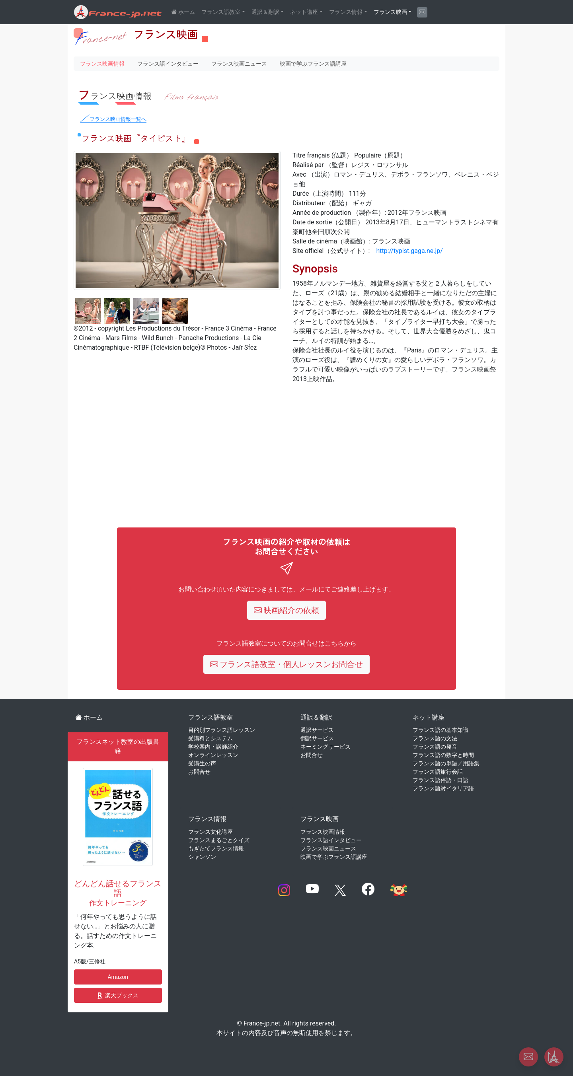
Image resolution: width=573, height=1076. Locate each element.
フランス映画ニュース (239, 63)
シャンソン (202, 857)
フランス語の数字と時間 (443, 755)
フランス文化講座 (210, 832)
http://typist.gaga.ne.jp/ (409, 251)
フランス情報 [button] (346, 12)
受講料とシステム (210, 738)
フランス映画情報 (102, 63)
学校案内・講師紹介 (213, 746)
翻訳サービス (317, 738)
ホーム (89, 717)
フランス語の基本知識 (440, 730)
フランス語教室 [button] (220, 12)
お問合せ (199, 772)
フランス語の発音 (435, 746)
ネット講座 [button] (304, 12)
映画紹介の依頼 (287, 610)
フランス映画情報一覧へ (118, 119)
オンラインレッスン (213, 755)
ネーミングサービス (325, 746)
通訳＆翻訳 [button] (265, 12)
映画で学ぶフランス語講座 (313, 63)
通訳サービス (317, 730)
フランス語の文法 (435, 738)
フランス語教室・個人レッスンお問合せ (286, 664)
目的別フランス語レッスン (221, 730)
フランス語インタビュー (168, 63)
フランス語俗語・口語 (440, 780)
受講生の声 (202, 763)
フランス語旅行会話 (438, 772)
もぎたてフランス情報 (216, 848)
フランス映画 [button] (390, 12)
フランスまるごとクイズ (218, 840)
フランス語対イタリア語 (443, 788)
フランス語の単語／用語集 (446, 763)
